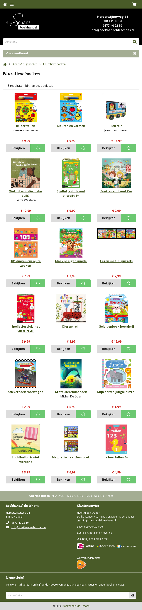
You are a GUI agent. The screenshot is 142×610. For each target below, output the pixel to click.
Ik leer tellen (25, 126)
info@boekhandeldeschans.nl (112, 30)
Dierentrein (71, 326)
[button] (134, 4)
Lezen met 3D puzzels (116, 261)
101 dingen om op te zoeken (26, 263)
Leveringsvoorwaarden (90, 526)
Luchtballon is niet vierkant (25, 459)
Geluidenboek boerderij (116, 326)
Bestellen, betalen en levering (94, 532)
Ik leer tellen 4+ (116, 457)
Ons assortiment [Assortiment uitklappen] (17, 53)
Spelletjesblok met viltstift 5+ (71, 193)
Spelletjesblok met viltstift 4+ (25, 328)
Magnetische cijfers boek (71, 457)
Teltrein (116, 126)
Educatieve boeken (54, 64)
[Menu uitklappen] (12, 4)
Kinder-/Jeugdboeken (24, 64)
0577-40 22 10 (112, 26)
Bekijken (18, 148)
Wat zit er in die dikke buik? (25, 193)
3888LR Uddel (112, 21)
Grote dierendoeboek (71, 392)
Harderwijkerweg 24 (112, 17)
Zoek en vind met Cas (116, 191)
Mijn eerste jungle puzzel (116, 392)
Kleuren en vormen (71, 126)
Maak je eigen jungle (71, 261)
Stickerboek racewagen (25, 392)
